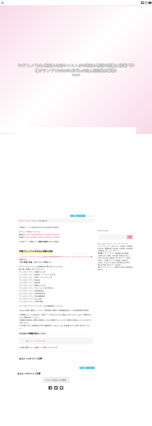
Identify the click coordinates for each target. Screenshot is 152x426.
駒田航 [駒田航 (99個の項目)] (123, 267)
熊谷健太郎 (48, 234)
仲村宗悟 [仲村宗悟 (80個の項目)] (101, 248)
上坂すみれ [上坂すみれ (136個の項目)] (114, 246)
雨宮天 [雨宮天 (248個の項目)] (117, 267)
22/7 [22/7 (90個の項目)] (99, 244)
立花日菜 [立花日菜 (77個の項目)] (106, 262)
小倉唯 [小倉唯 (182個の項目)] (108, 256)
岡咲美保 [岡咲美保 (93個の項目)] (122, 256)
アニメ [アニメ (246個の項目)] (109, 243)
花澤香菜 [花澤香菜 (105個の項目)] (120, 262)
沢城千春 (26, 234)
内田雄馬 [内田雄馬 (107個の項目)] (129, 248)
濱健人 (41, 234)
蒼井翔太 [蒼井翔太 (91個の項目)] (127, 262)
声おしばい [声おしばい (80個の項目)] (108, 251)
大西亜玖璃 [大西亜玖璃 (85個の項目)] (101, 256)
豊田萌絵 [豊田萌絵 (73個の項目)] (118, 265)
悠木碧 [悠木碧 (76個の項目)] (100, 258)
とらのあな (43, 256)
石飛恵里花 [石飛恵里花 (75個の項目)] (124, 260)
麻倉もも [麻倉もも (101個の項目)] (101, 269)
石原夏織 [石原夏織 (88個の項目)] (117, 260)
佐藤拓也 (34, 237)
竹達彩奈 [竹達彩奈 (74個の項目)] (113, 262)
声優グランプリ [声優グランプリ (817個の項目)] (106, 253)
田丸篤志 (26, 237)
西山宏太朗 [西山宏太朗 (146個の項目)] (102, 265)
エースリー (81, 216)
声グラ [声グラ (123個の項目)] (115, 251)
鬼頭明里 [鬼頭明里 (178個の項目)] (129, 267)
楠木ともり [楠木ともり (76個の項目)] (122, 258)
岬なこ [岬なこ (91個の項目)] (128, 256)
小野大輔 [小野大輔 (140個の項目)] (115, 256)
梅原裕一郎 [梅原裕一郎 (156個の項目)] (113, 258)
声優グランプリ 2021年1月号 (35, 341)
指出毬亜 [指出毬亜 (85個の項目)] (106, 258)
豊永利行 (49, 237)
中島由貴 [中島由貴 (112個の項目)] (129, 246)
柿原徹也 (57, 237)
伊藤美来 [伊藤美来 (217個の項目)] (108, 248)
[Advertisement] (55, 395)
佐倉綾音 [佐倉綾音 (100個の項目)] (115, 248)
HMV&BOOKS (54, 256)
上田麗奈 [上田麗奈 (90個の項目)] (122, 246)
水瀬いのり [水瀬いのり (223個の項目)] (108, 260)
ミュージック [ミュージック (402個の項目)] (104, 246)
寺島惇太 (42, 237)
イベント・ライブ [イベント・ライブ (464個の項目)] (120, 243)
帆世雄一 (57, 234)
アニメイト (25, 256)
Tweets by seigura (103, 231)
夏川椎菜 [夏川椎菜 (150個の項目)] (125, 253)
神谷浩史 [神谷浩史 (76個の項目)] (100, 262)
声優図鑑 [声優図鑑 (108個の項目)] (118, 253)
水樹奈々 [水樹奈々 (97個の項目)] (101, 260)
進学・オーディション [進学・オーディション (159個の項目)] (106, 267)
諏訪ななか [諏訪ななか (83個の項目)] (110, 265)
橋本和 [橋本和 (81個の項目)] (128, 258)
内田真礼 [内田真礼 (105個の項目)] (122, 248)
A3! (73, 216)
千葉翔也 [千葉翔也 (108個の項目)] (101, 251)
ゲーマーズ (34, 256)
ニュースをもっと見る (56, 379)
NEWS (76, 75)
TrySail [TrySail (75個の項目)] (103, 244)
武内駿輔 (34, 234)
